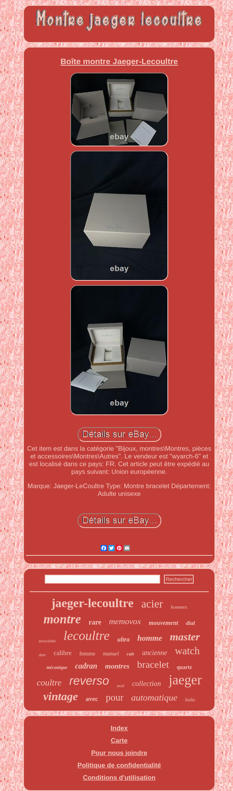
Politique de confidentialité (119, 765)
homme (149, 638)
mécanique (56, 667)
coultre (49, 682)
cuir (130, 654)
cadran (86, 666)
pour (114, 697)
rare (95, 622)
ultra (123, 639)
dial (190, 623)
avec (92, 699)
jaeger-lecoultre (92, 603)
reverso (89, 680)
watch (187, 651)
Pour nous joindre (119, 753)
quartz (184, 667)
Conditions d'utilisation (119, 777)
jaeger (185, 679)
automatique (154, 698)
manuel (111, 654)
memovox (125, 621)
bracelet (153, 664)
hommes (179, 607)
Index (119, 728)
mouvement (163, 623)
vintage (60, 696)
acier (152, 603)
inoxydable (47, 641)
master (185, 637)
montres (117, 666)
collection (146, 683)
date (42, 654)
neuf (121, 685)
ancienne (154, 653)
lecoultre (86, 635)
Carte (119, 740)
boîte (190, 700)
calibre (62, 653)
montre (62, 619)
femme (87, 653)
